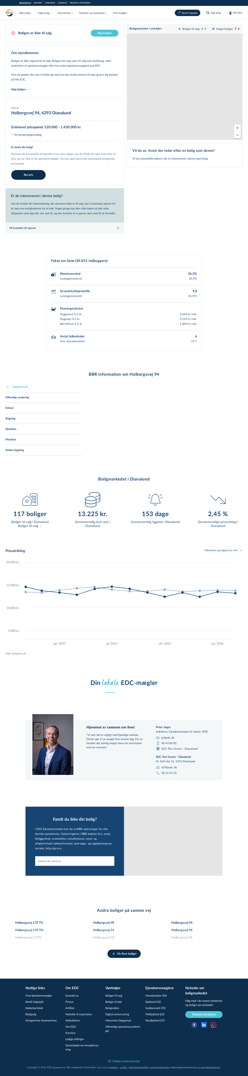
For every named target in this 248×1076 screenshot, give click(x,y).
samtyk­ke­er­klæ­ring (210, 1067)
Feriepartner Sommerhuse (41, 1020)
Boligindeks (112, 1008)
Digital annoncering (117, 1014)
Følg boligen (104, 33)
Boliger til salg (113, 995)
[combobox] (74, 877)
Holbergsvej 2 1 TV (28, 937)
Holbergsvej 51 (103, 930)
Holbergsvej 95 (181, 930)
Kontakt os (72, 995)
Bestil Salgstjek (188, 12)
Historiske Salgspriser (118, 1020)
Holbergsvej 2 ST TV (29, 922)
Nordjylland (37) (155, 1020)
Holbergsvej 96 (181, 937)
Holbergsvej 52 (103, 937)
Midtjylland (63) (154, 1014)
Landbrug (50, 3)
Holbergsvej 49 (103, 922)
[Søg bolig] (213, 12)
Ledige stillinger (74, 1039)
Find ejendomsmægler (38, 995)
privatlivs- (113, 1067)
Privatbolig (25, 3)
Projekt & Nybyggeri (80, 3)
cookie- (123, 1067)
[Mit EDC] (234, 12)
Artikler (70, 1008)
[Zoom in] (237, 124)
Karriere (70, 1032)
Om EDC (70, 1026)
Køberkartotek (34, 1008)
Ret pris (28, 175)
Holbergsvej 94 (181, 922)
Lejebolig (62, 3)
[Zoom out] (237, 131)
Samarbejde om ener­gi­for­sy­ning (82, 1047)
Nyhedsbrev (72, 1020)
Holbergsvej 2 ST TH (29, 930)
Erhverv (38, 3)
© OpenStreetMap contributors (227, 138)
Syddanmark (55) (155, 1008)
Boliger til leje (113, 1001)
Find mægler (120, 12)
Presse (69, 1001)
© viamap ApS (206, 138)
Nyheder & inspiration (78, 1014)
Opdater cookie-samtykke (124, 1060)
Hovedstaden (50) (156, 995)
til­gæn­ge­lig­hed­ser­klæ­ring (184, 1067)
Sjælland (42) (153, 1001)
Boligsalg (30, 1014)
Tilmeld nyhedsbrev (204, 1014)
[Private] (10, 13)
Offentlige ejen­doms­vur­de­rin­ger (123, 1028)
